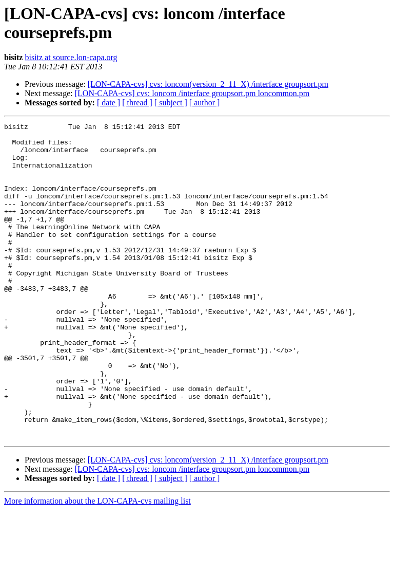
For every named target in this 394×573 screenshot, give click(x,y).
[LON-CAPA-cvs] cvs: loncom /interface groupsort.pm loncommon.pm (192, 93)
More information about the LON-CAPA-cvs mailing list (97, 564)
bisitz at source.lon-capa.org (71, 57)
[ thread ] (137, 102)
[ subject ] (170, 102)
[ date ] (108, 102)
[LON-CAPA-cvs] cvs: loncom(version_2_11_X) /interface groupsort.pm (208, 84)
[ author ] (204, 102)
